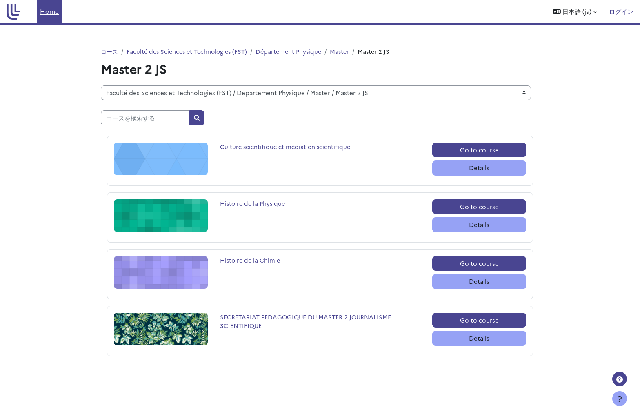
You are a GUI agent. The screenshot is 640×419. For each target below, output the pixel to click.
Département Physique (296, 51)
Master (348, 51)
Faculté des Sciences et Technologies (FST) (190, 51)
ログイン (621, 11)
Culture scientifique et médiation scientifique (287, 147)
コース (110, 51)
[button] (575, 11)
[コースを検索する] (145, 118)
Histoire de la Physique (254, 204)
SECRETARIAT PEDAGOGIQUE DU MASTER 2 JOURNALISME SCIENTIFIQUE (308, 322)
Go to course (479, 150)
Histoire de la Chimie (251, 260)
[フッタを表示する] (619, 398)
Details (479, 168)
